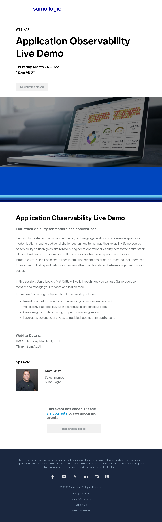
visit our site (57, 413)
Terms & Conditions (81, 499)
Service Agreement (81, 511)
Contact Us (81, 505)
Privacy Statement (81, 493)
